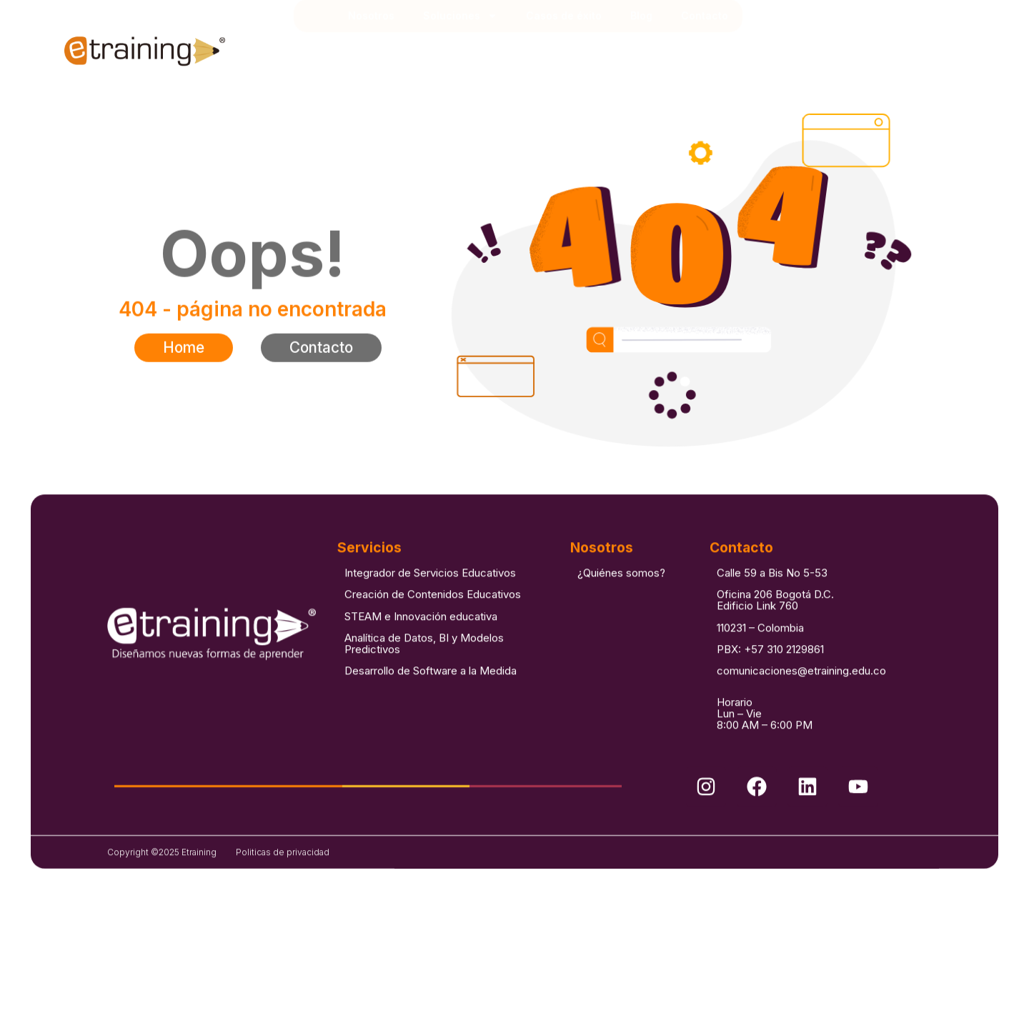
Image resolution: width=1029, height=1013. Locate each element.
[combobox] (888, 46)
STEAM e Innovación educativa (420, 644)
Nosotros (371, 45)
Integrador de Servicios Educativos (430, 600)
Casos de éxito (564, 45)
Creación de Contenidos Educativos (432, 622)
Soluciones (460, 46)
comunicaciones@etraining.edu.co (801, 698)
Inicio (319, 45)
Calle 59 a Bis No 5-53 (772, 600)
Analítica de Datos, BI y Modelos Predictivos (424, 671)
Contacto (704, 45)
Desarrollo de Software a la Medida (430, 698)
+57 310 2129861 (784, 677)
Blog (641, 45)
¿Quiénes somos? (621, 600)
